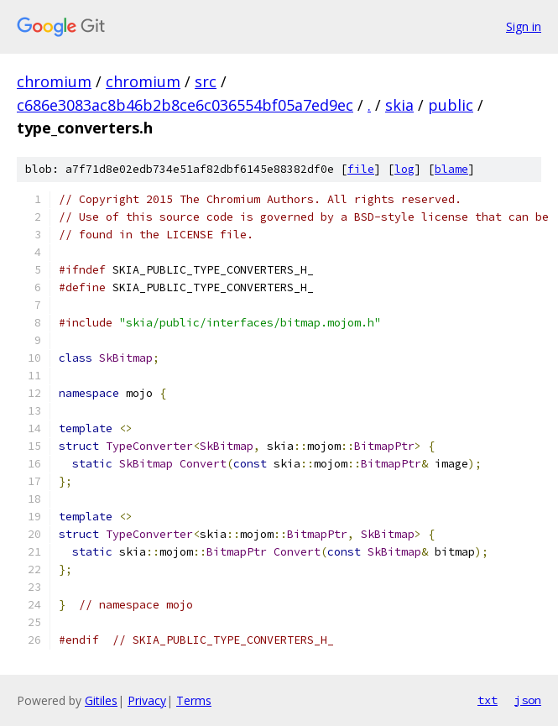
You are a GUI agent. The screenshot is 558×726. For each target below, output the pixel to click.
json (527, 700)
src (205, 81)
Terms (193, 700)
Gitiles (101, 700)
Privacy (147, 700)
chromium (54, 81)
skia (399, 105)
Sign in (523, 26)
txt (487, 700)
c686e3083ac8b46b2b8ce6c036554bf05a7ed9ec (185, 105)
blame (451, 169)
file (360, 169)
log (404, 169)
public (450, 105)
